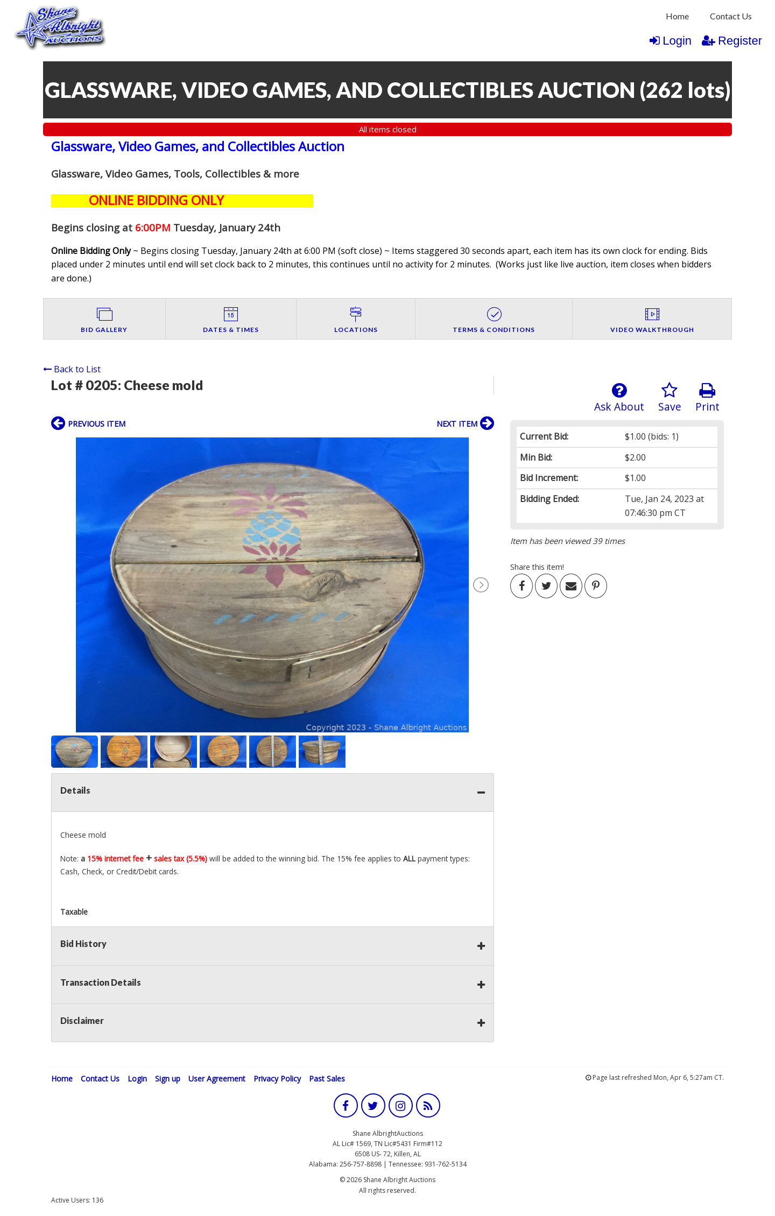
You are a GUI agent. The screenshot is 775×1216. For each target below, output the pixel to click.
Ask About (619, 398)
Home (677, 16)
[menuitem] (677, 16)
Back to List (72, 369)
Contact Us (731, 16)
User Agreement (216, 1078)
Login (671, 40)
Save (669, 398)
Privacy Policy (277, 1078)
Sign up (167, 1078)
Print (707, 398)
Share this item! (537, 567)
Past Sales (327, 1078)
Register (732, 40)
